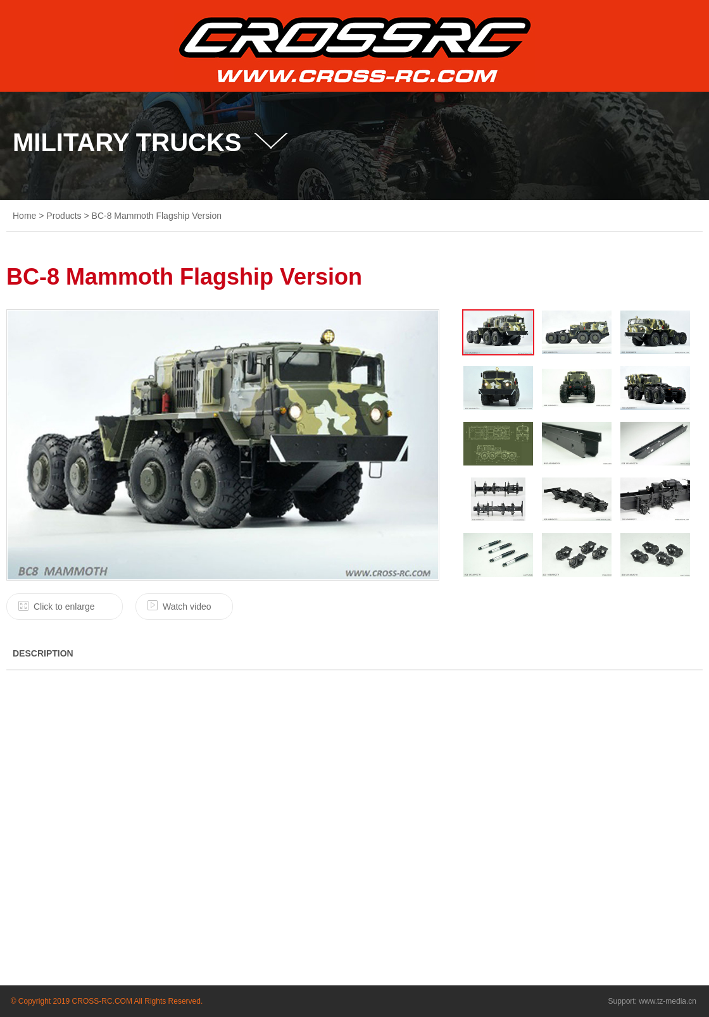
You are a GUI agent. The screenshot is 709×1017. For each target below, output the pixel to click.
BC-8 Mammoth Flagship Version (157, 216)
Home (24, 216)
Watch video (187, 606)
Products (63, 216)
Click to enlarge (64, 606)
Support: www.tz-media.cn (652, 1001)
